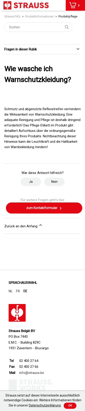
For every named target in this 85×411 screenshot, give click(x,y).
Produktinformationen (39, 16)
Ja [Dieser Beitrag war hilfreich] (31, 181)
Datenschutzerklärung (45, 405)
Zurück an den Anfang (23, 225)
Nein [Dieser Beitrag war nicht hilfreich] (54, 181)
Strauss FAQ (12, 16)
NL (11, 291)
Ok (70, 405)
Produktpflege (67, 16)
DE (25, 291)
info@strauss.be (31, 373)
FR (18, 291)
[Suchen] (38, 27)
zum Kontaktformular (44, 208)
